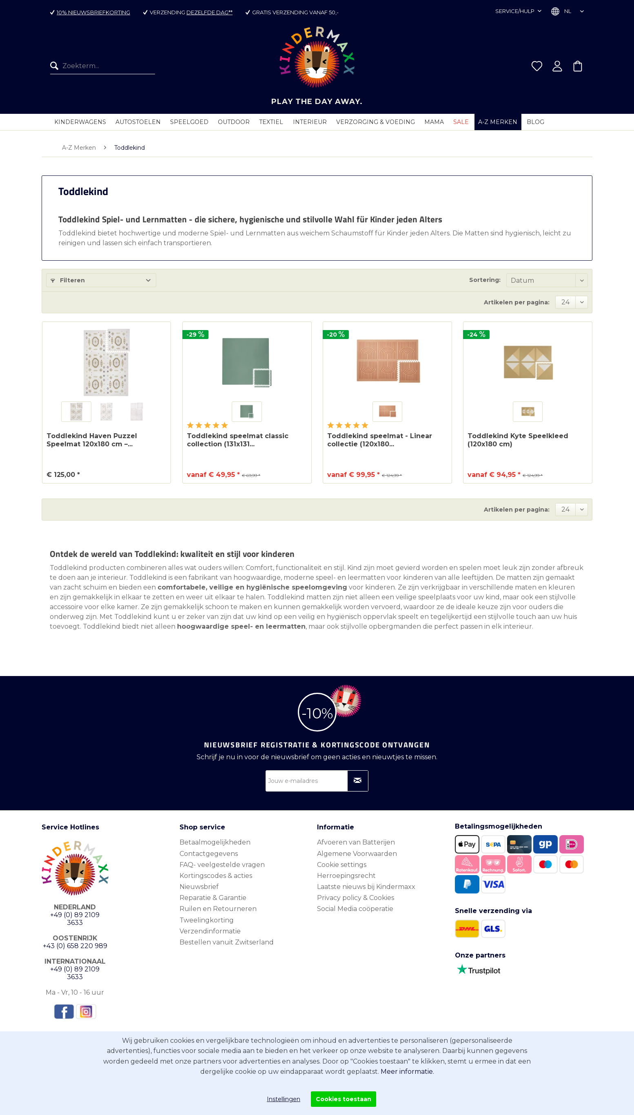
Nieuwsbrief (199, 887)
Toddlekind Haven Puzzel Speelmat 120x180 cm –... (92, 440)
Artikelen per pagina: (517, 302)
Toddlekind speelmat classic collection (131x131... (237, 440)
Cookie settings (341, 865)
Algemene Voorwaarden (357, 854)
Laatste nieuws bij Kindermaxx (366, 887)
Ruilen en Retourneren (218, 909)
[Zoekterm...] (102, 66)
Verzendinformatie (210, 931)
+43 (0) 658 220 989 (75, 946)
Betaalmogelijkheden (215, 842)
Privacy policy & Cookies (355, 898)
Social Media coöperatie (355, 909)
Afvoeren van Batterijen (356, 842)
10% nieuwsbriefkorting (93, 12)
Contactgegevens (209, 854)
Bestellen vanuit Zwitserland (227, 942)
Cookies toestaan (343, 1099)
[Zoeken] (56, 66)
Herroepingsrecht (346, 876)
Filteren (68, 280)
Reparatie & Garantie (213, 898)
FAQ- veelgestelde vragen (222, 865)
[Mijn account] (557, 66)
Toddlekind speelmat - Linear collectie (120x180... (379, 440)
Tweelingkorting (207, 920)
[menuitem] (102, 66)
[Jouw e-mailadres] (317, 780)
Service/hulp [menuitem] (515, 11)
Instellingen (283, 1099)
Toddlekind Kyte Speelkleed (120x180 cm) (518, 440)
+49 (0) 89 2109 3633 (75, 919)
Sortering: (485, 280)
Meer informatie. (407, 1071)
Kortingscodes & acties (216, 876)
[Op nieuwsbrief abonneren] (358, 781)
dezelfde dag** (209, 12)
